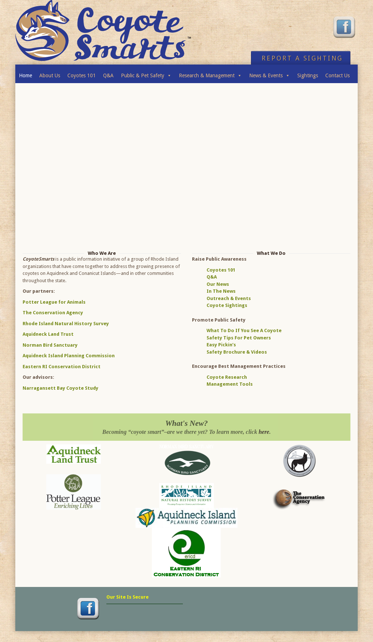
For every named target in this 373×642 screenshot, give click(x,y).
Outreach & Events (229, 298)
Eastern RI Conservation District (62, 366)
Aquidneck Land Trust (48, 334)
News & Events (269, 73)
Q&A (108, 75)
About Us (49, 75)
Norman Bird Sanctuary (50, 345)
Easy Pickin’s (221, 344)
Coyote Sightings (227, 305)
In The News (221, 291)
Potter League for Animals (54, 302)
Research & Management (210, 73)
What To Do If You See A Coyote (244, 330)
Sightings (307, 75)
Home (25, 75)
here (264, 432)
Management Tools (230, 384)
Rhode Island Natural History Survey (66, 323)
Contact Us (337, 75)
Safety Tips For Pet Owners (239, 338)
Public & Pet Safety (146, 73)
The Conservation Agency (53, 312)
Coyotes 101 (81, 75)
